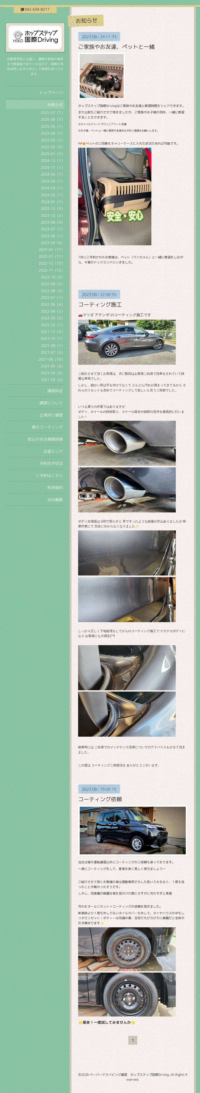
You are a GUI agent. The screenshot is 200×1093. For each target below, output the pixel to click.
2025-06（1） (52, 119)
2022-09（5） (52, 284)
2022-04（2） (52, 311)
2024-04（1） (52, 181)
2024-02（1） (52, 195)
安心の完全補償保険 (45, 439)
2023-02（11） (51, 249)
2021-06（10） (51, 359)
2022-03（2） (52, 318)
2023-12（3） (52, 208)
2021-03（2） (52, 379)
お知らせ (55, 104)
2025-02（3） (52, 147)
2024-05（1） (52, 174)
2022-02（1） (52, 325)
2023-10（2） (52, 215)
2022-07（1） (52, 297)
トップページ (51, 92)
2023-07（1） (52, 229)
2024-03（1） (52, 188)
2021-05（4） (52, 366)
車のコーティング (47, 427)
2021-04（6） (52, 373)
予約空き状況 (51, 463)
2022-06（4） (52, 304)
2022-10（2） (52, 277)
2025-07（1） (52, 112)
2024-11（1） (52, 167)
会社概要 (55, 499)
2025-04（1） (52, 133)
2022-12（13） (51, 263)
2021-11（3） (52, 331)
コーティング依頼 (100, 799)
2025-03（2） (52, 140)
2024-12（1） (52, 160)
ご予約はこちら (49, 475)
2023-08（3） (52, 222)
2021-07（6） (52, 352)
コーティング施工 (100, 304)
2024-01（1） (52, 201)
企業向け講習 (51, 415)
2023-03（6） (52, 242)
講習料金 (55, 390)
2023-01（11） (51, 256)
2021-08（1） (52, 345)
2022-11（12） (51, 270)
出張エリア (53, 451)
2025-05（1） (52, 126)
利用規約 (55, 487)
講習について (51, 403)
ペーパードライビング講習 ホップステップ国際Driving (129, 1075)
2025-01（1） (52, 153)
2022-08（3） (52, 290)
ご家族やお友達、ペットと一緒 (116, 47)
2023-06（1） (52, 236)
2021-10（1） (52, 338)
